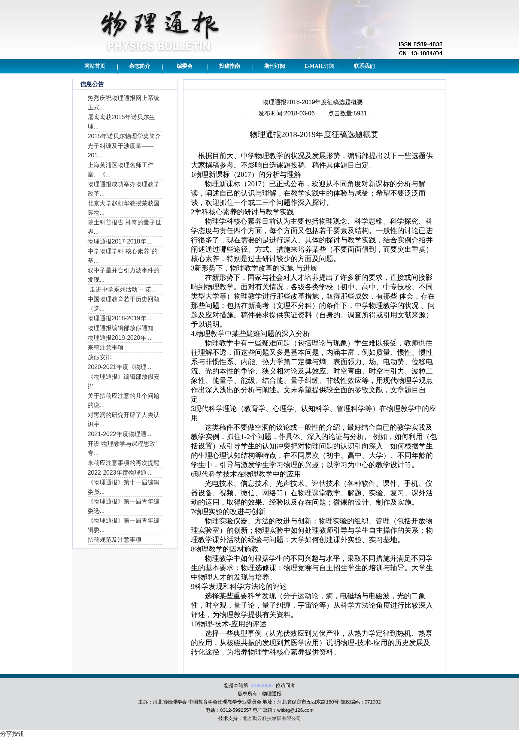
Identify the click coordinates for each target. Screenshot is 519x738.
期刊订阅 (274, 66)
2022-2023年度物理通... (119, 472)
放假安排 (100, 357)
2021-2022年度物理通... (119, 434)
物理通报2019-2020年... (119, 338)
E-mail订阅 (319, 66)
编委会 (184, 66)
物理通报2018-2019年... (119, 318)
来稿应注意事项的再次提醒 (124, 463)
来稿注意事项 (106, 347)
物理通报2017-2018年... (119, 241)
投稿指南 (229, 66)
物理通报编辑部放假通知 (121, 328)
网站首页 (94, 66)
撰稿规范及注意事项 (115, 539)
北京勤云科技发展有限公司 (272, 718)
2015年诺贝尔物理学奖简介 (124, 136)
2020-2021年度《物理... (119, 367)
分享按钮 (12, 734)
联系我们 (364, 66)
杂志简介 (139, 66)
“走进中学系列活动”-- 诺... (122, 289)
